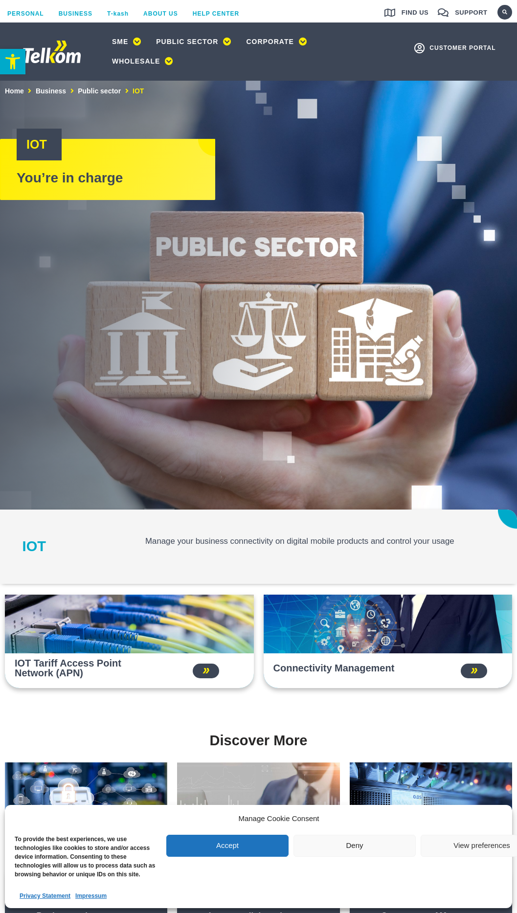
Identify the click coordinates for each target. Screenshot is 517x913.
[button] (504, 12)
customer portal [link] (462, 48)
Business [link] (51, 91)
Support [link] (471, 12)
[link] (12, 61)
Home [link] (14, 91)
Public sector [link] (99, 91)
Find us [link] (415, 12)
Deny (354, 845)
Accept (227, 845)
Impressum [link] (91, 895)
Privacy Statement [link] (45, 895)
